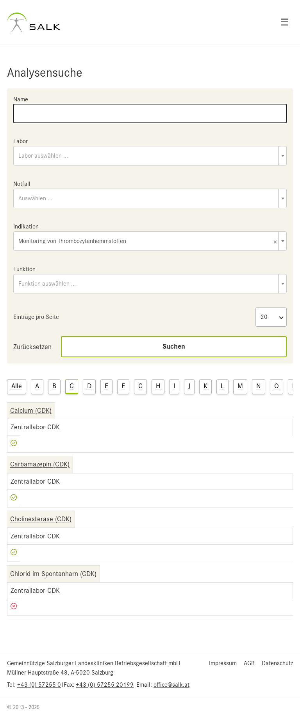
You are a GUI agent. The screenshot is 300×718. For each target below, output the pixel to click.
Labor (20, 141)
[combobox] (150, 156)
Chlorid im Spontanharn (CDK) (53, 574)
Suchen (173, 346)
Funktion (24, 269)
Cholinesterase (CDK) (40, 519)
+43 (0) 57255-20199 (105, 684)
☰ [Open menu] (284, 22)
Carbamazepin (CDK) (40, 464)
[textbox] (150, 155)
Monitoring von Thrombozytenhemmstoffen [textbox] (147, 242)
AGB (249, 663)
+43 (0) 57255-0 (39, 684)
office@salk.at (171, 684)
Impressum (223, 663)
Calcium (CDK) (31, 410)
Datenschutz (277, 663)
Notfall (21, 183)
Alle (16, 386)
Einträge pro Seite (36, 316)
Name (20, 99)
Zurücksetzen (32, 347)
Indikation (26, 226)
